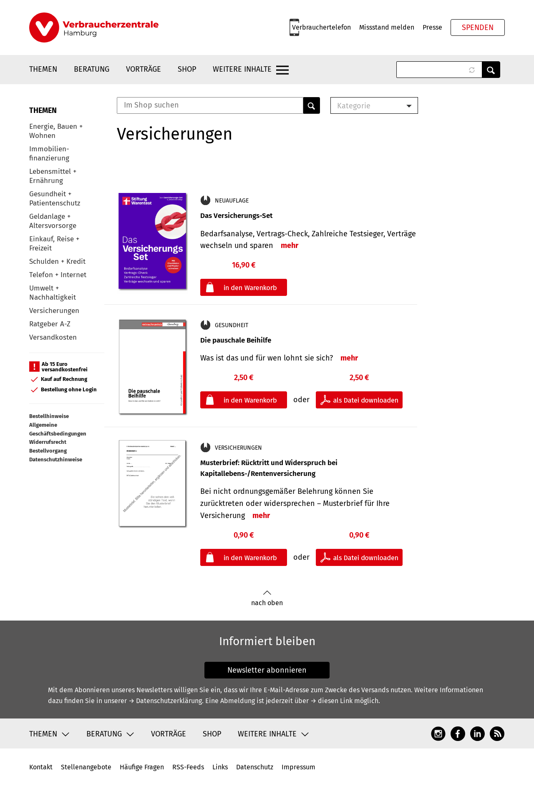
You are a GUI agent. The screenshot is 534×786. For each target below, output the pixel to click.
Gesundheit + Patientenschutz (54, 199)
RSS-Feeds (188, 767)
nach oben (267, 598)
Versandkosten (53, 337)
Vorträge (143, 69)
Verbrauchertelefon (321, 27)
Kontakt (41, 767)
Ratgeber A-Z (50, 324)
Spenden (478, 27)
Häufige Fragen (142, 767)
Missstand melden (386, 27)
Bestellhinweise (49, 416)
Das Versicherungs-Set (236, 215)
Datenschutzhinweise (55, 459)
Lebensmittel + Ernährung (52, 176)
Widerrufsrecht (47, 442)
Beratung (91, 69)
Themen (43, 69)
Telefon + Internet (57, 274)
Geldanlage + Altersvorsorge (52, 221)
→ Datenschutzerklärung (165, 701)
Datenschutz (254, 767)
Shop (187, 69)
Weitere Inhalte (242, 69)
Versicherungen (54, 310)
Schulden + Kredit (57, 261)
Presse (432, 27)
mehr (289, 245)
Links (220, 767)
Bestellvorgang (48, 451)
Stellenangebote (86, 767)
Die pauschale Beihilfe (235, 340)
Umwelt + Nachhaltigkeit (52, 293)
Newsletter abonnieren (267, 670)
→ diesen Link (331, 701)
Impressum (298, 767)
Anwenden (491, 69)
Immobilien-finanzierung (49, 154)
